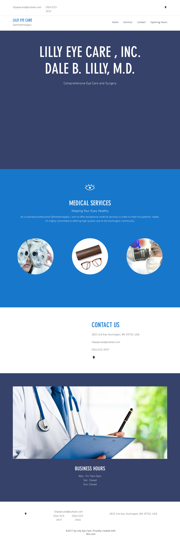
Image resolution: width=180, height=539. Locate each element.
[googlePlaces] (165, 7)
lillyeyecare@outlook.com (27, 7)
